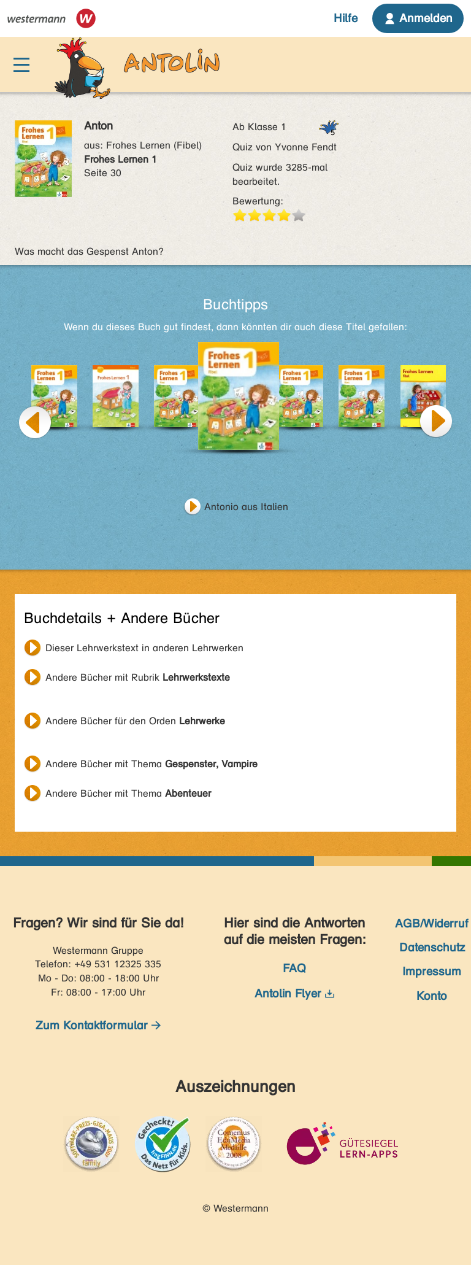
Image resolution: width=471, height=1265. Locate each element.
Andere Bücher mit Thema (151, 764)
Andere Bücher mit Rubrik (137, 677)
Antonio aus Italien (246, 507)
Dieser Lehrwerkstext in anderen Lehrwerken (144, 648)
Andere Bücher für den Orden (135, 721)
